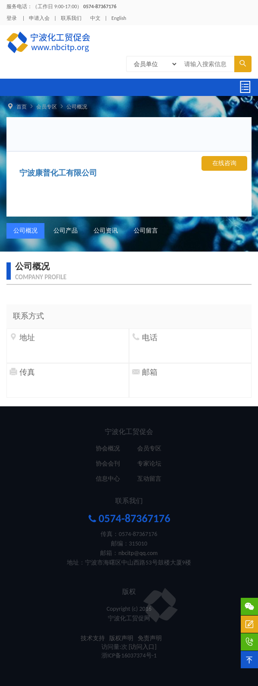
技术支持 (93, 638)
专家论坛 (149, 463)
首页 (21, 107)
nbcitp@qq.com (137, 553)
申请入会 (39, 18)
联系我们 (71, 18)
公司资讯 (106, 230)
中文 (95, 18)
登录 (11, 18)
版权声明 (121, 638)
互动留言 (149, 478)
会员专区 (46, 107)
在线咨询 (224, 163)
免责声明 (150, 638)
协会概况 (108, 448)
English (118, 18)
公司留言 (146, 230)
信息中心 (108, 478)
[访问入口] (143, 647)
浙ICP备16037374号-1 (129, 655)
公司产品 (65, 230)
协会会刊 (108, 463)
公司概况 (76, 107)
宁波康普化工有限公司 (58, 173)
